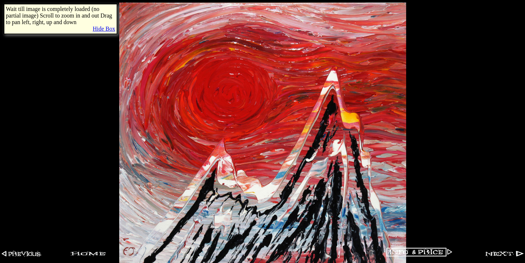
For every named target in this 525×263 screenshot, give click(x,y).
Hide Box (104, 29)
